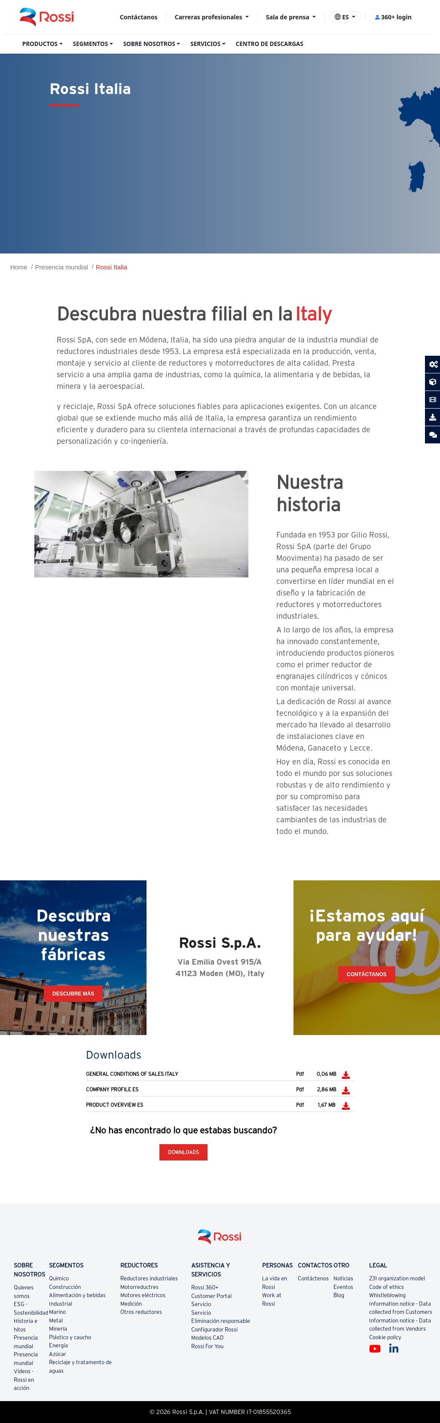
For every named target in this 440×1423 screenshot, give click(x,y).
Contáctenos (313, 1278)
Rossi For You (207, 1346)
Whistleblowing (387, 1295)
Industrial (60, 1304)
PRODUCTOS (40, 44)
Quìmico (59, 1278)
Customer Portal (211, 1296)
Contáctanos (139, 17)
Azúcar (57, 1354)
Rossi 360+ (205, 1287)
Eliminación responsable (220, 1321)
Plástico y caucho (70, 1337)
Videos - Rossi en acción (24, 1379)
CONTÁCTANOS (366, 974)
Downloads (183, 1152)
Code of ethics (386, 1287)
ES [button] (343, 17)
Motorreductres (139, 1287)
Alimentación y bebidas (77, 1295)
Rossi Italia (111, 267)
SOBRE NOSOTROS (149, 44)
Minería (58, 1328)
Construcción (65, 1287)
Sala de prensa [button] (288, 17)
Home (19, 267)
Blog (338, 1295)
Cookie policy (385, 1337)
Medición (131, 1304)
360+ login (393, 17)
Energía (58, 1345)
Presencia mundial (61, 267)
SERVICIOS (205, 44)
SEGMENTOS (90, 44)
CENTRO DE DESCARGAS (269, 44)
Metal (56, 1320)
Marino (57, 1312)
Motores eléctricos (142, 1295)
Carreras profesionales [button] (209, 17)
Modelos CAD (207, 1337)
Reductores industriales (149, 1278)
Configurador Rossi (214, 1329)
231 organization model (397, 1278)
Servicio (201, 1304)
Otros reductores (141, 1312)
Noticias (343, 1278)
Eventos (343, 1287)
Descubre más (73, 994)
